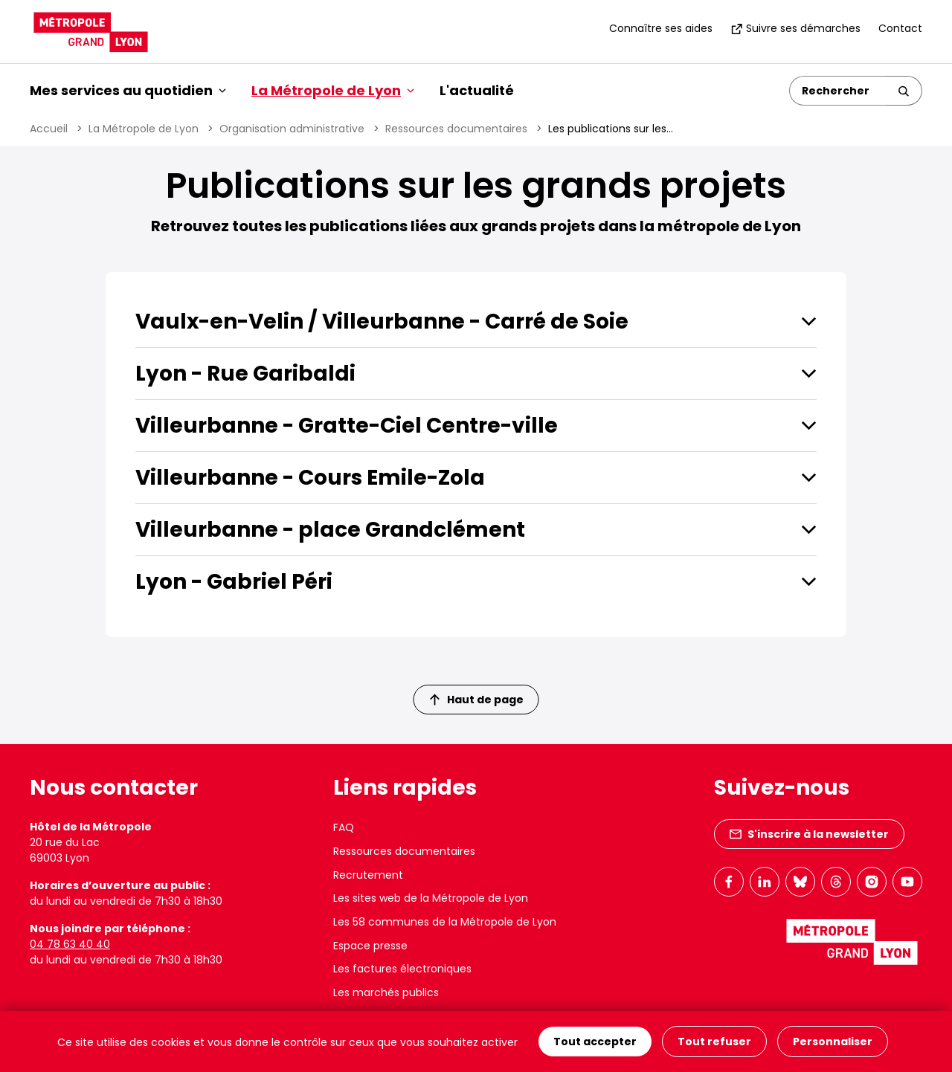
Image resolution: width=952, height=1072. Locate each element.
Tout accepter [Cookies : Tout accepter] (595, 1041)
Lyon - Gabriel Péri (233, 581)
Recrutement (368, 875)
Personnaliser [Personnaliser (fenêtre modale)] (832, 1041)
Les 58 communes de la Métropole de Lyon (444, 921)
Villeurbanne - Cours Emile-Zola (310, 477)
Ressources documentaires (456, 128)
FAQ (343, 827)
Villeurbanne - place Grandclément (330, 529)
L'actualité (477, 90)
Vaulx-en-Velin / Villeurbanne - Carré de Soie (381, 321)
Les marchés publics (386, 992)
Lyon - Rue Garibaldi (245, 373)
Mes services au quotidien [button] (128, 90)
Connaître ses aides (661, 28)
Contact (900, 28)
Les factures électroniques (402, 968)
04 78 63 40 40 (70, 944)
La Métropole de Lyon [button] (332, 90)
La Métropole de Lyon (144, 128)
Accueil (49, 128)
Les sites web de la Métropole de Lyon (430, 898)
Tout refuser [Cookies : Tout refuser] (714, 1041)
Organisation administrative (291, 128)
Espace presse (370, 945)
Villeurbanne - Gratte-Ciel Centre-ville (346, 425)
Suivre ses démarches (795, 28)
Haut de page (477, 699)
